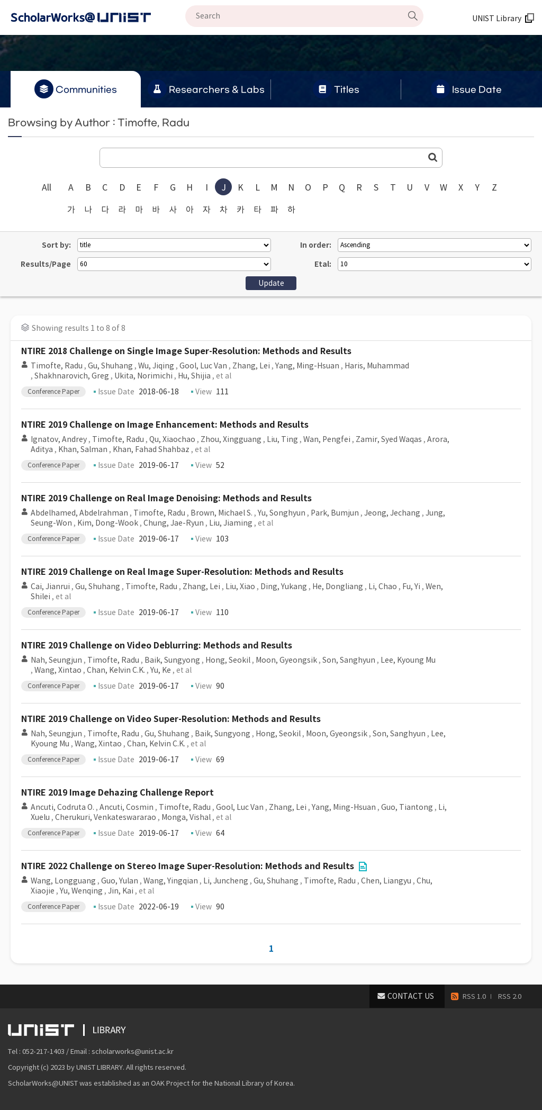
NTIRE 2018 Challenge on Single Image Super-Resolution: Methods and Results (186, 351)
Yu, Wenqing (81, 891)
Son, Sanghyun (348, 660)
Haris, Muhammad (377, 366)
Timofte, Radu (57, 366)
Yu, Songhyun (281, 513)
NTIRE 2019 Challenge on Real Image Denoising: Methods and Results (166, 498)
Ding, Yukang (283, 586)
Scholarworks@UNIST (98, 17)
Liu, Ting (282, 439)
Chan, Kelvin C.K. (116, 670)
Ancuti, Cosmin (126, 807)
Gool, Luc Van (203, 366)
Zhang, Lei (251, 366)
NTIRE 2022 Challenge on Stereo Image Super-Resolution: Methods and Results (187, 866)
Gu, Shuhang (110, 366)
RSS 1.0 (474, 996)
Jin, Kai (120, 891)
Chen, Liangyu (386, 881)
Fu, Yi (411, 586)
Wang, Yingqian (170, 881)
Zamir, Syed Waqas (389, 439)
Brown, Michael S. (221, 513)
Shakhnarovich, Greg (71, 376)
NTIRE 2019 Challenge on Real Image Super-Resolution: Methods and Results (182, 571)
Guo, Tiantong (407, 807)
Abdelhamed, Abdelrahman (79, 513)
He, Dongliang (337, 586)
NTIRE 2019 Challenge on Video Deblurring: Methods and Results (156, 645)
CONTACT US (410, 996)
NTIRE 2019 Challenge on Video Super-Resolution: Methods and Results (171, 719)
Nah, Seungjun (56, 660)
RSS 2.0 (509, 996)
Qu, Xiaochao (172, 439)
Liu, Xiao (240, 586)
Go (433, 157)
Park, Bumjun (335, 513)
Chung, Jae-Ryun (173, 523)
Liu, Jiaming (230, 523)
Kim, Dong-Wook (107, 523)
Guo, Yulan (119, 881)
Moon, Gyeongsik (286, 660)
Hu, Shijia (194, 376)
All (46, 187)
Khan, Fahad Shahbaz (151, 449)
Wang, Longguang (63, 881)
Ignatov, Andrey (59, 439)
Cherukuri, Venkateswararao (105, 817)
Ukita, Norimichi (143, 376)
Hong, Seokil (227, 660)
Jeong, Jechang (392, 513)
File (362, 866)
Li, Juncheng (225, 881)
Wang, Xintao (58, 670)
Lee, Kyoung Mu (408, 660)
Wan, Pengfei (326, 439)
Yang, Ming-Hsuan (307, 366)
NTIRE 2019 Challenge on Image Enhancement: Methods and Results (165, 424)
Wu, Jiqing (156, 366)
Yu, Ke (160, 670)
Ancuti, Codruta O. (62, 807)
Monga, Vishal (186, 817)
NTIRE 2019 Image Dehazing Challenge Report (117, 792)
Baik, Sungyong (172, 660)
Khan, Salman (82, 449)
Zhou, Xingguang (231, 439)
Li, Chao (382, 586)
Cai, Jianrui (50, 586)
